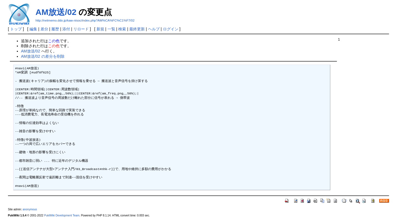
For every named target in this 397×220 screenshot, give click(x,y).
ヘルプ (154, 29)
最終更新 (137, 29)
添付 (66, 29)
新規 (100, 29)
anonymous (30, 209)
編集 (33, 29)
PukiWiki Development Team (61, 215)
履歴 (55, 29)
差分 (44, 29)
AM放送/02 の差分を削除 (43, 56)
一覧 (111, 29)
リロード (81, 29)
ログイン (170, 29)
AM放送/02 (56, 12)
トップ (16, 29)
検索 (122, 29)
